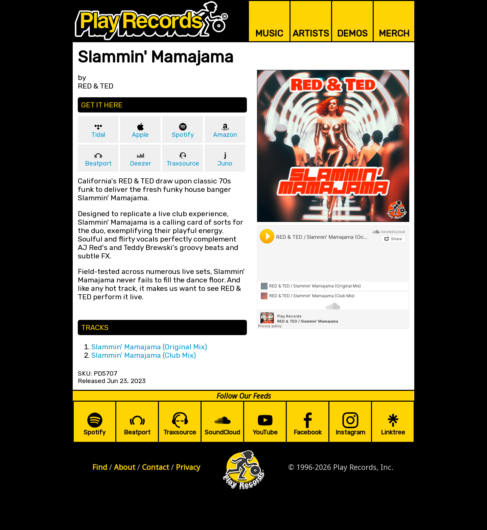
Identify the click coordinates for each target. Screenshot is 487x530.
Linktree (393, 432)
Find (99, 467)
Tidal (98, 134)
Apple (140, 134)
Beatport (98, 163)
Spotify (183, 134)
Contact (155, 467)
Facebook (308, 432)
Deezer (140, 163)
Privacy (188, 467)
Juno (224, 163)
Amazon (225, 134)
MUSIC (269, 33)
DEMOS (352, 33)
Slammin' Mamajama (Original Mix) (149, 347)
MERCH (394, 33)
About (124, 467)
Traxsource (182, 163)
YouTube (265, 432)
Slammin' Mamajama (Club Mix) (143, 355)
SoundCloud (222, 432)
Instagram (350, 432)
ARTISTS (311, 33)
